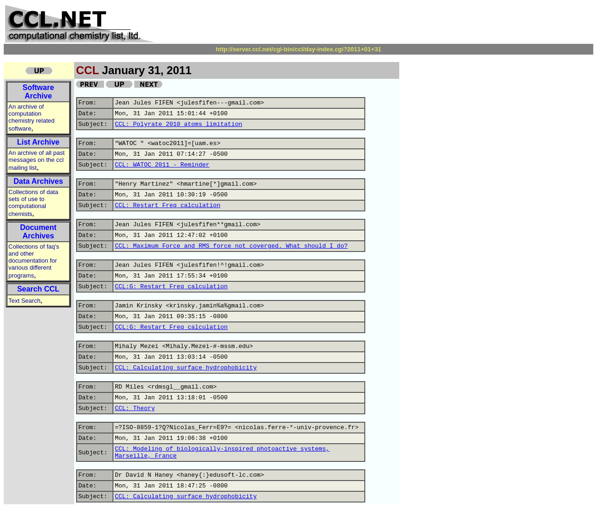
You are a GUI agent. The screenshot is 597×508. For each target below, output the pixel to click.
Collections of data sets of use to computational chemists (33, 202)
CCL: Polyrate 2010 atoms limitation (178, 124)
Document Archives (38, 231)
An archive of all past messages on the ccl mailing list (36, 160)
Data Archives (38, 181)
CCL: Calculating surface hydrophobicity (186, 367)
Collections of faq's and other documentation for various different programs (33, 261)
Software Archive (38, 92)
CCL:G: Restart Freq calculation (171, 286)
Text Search (24, 300)
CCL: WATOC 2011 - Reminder (162, 164)
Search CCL (38, 289)
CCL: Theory (135, 408)
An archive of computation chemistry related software (31, 117)
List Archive (38, 142)
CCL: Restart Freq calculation (167, 205)
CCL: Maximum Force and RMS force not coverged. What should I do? (231, 246)
